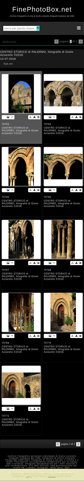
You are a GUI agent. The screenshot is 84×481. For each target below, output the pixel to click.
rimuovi (52, 476)
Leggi (29, 476)
